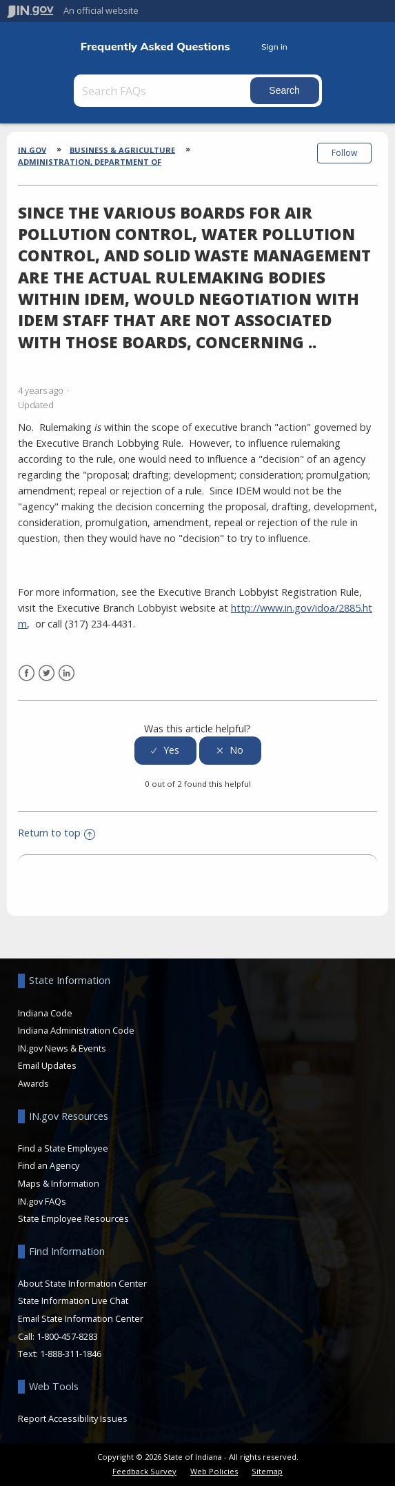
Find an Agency (48, 1165)
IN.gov (32, 149)
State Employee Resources (73, 1218)
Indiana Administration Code (76, 1030)
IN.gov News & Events (62, 1048)
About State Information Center (82, 1283)
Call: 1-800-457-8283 (58, 1336)
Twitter (46, 673)
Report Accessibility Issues (73, 1418)
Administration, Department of (89, 162)
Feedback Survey (144, 1471)
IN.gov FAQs (42, 1201)
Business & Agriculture (122, 149)
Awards (33, 1083)
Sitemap (267, 1471)
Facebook (26, 673)
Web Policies (214, 1471)
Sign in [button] (274, 46)
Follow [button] (344, 153)
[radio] (165, 750)
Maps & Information (58, 1183)
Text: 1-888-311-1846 (59, 1353)
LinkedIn (66, 673)
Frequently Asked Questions (155, 46)
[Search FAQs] (163, 90)
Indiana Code (45, 1012)
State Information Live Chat (73, 1300)
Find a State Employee (63, 1148)
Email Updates (47, 1065)
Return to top (56, 832)
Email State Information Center (80, 1318)
